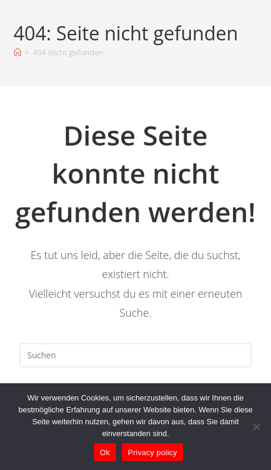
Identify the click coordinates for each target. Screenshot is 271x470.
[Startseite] (17, 52)
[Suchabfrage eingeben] (135, 355)
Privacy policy (152, 452)
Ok (105, 452)
